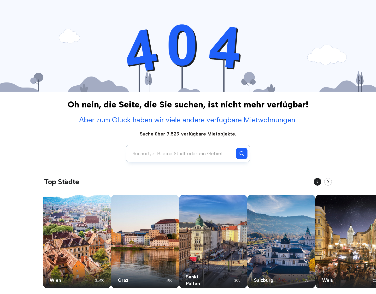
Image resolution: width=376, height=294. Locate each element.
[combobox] (182, 153)
